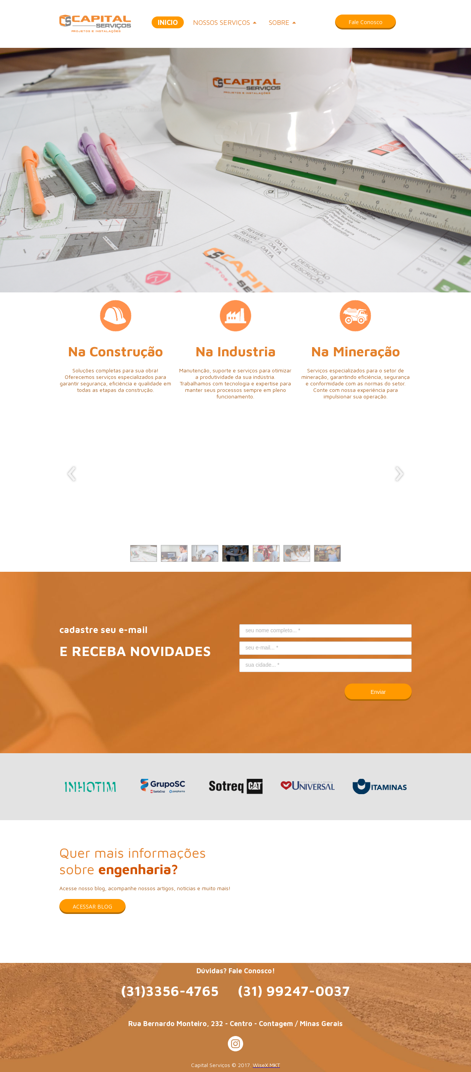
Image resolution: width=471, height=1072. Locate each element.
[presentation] (71, 474)
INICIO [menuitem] (168, 22)
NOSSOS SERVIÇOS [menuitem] (221, 22)
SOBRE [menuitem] (279, 22)
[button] (365, 22)
